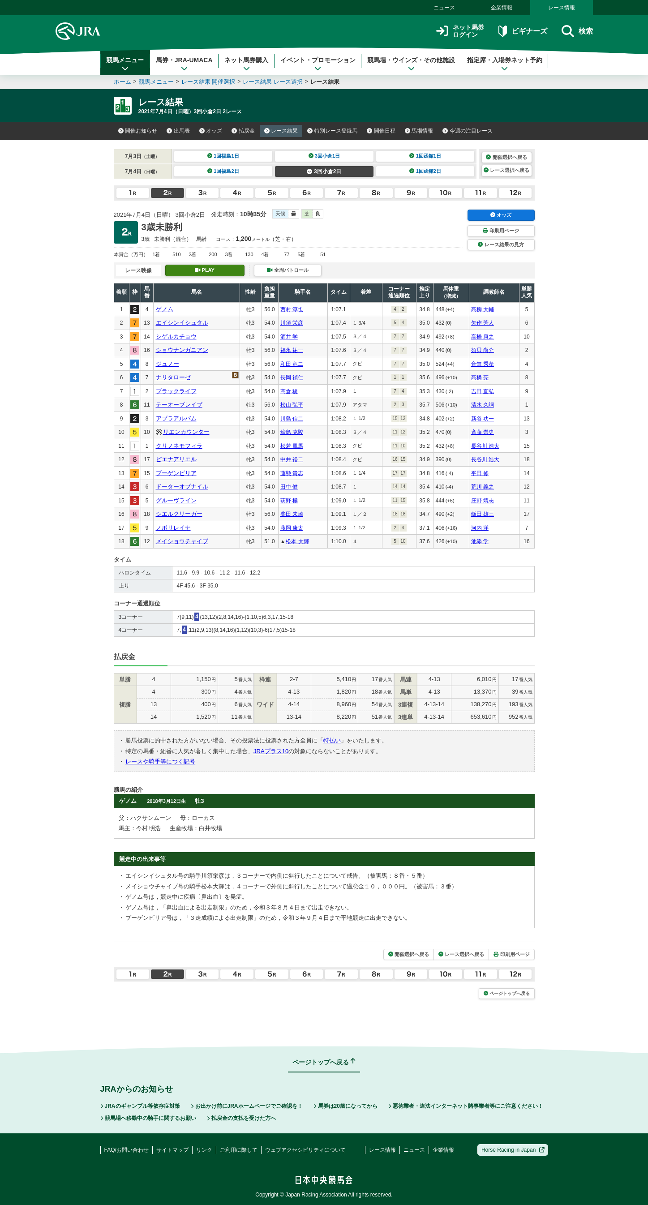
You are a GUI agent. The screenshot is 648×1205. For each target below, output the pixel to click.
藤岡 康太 (291, 528)
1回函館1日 (425, 156)
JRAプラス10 (270, 751)
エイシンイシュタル (182, 322)
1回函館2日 (425, 171)
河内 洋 (480, 528)
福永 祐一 (291, 350)
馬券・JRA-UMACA (184, 64)
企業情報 (501, 7)
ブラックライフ (176, 391)
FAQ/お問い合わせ (126, 1150)
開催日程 (381, 131)
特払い (332, 740)
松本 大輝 (297, 541)
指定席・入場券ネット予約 (504, 64)
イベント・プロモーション (318, 64)
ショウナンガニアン (182, 350)
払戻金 (243, 131)
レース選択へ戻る (506, 170)
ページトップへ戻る (507, 993)
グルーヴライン (176, 500)
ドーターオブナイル (182, 486)
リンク (204, 1150)
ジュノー (167, 363)
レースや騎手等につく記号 (160, 761)
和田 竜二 (291, 364)
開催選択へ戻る (506, 157)
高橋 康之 (482, 337)
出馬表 (178, 131)
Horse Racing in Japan (513, 1150)
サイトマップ (172, 1150)
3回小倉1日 (324, 156)
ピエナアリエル (176, 459)
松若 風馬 (291, 446)
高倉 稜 (289, 391)
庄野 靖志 (482, 500)
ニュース (444, 7)
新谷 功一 (482, 419)
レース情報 (561, 7)
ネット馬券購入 (246, 64)
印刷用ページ (501, 230)
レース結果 (281, 131)
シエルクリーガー (179, 513)
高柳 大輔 (482, 309)
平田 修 (480, 473)
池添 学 (480, 541)
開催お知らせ (138, 131)
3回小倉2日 (324, 171)
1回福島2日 (223, 171)
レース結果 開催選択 (208, 81)
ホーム (122, 81)
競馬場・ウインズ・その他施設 (411, 64)
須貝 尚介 (482, 350)
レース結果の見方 (501, 244)
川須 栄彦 (291, 323)
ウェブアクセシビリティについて (305, 1150)
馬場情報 (419, 131)
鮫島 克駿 (291, 432)
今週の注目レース (467, 131)
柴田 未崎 (291, 514)
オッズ (211, 131)
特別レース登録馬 (332, 131)
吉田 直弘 (482, 391)
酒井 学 (289, 337)
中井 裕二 (291, 459)
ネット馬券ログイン (460, 31)
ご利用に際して (238, 1150)
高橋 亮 (480, 377)
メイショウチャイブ (182, 541)
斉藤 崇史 (482, 432)
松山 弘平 (291, 405)
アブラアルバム (176, 418)
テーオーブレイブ (179, 404)
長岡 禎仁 (291, 377)
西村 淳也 (291, 309)
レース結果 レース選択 (273, 81)
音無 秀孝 (482, 364)
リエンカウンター (186, 432)
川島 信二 (291, 419)
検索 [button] (577, 31)
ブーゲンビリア (176, 473)
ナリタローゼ (173, 377)
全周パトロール (287, 270)
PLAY (205, 270)
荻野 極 (289, 500)
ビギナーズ (522, 31)
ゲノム (164, 309)
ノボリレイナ (173, 527)
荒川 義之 (482, 487)
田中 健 (289, 487)
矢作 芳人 (482, 323)
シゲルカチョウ (176, 336)
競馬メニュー (125, 64)
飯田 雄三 (482, 514)
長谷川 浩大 (485, 446)
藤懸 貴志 (291, 473)
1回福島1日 (223, 156)
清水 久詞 (482, 405)
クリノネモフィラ (179, 445)
